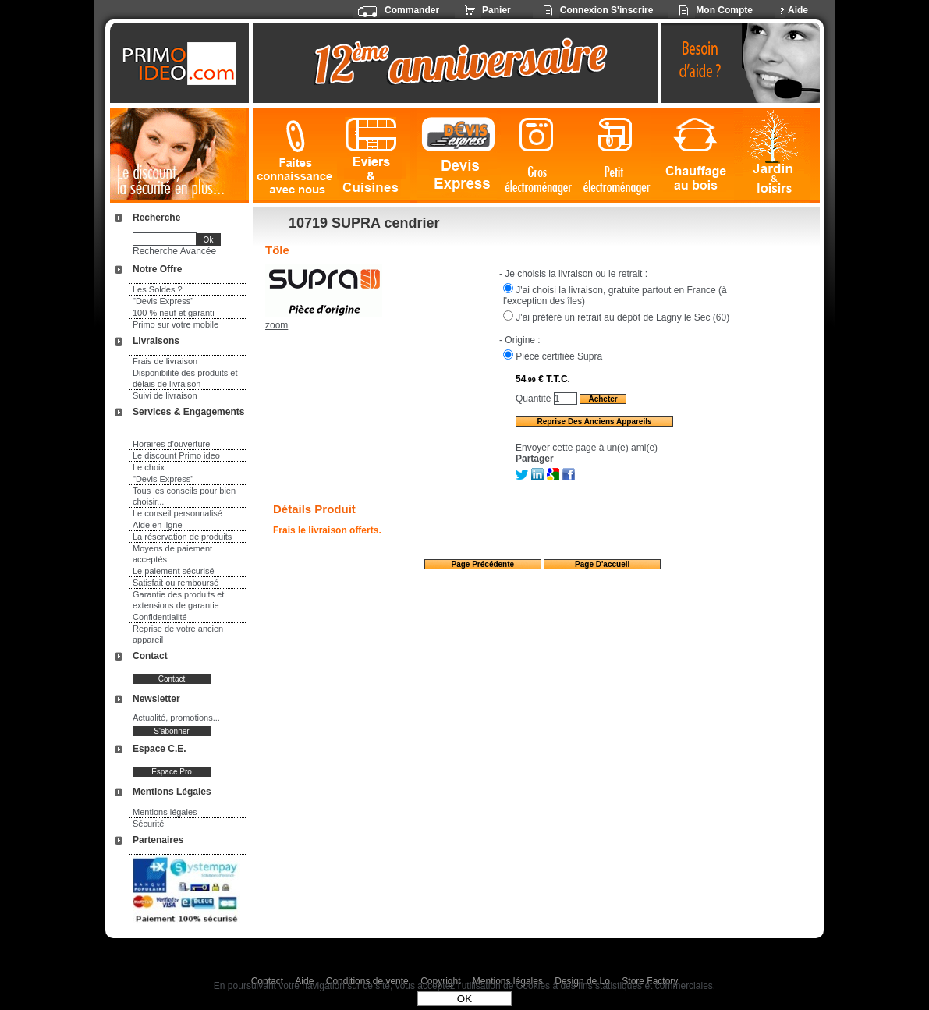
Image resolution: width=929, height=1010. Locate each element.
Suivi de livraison (165, 395)
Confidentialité (160, 617)
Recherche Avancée (174, 251)
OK (464, 999)
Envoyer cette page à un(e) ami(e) (587, 447)
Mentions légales (165, 812)
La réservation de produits (182, 536)
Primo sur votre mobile (175, 324)
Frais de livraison (165, 361)
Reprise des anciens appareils (594, 421)
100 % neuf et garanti (174, 312)
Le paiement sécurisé (174, 571)
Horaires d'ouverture (171, 443)
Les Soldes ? (158, 289)
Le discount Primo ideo (176, 455)
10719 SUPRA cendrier (364, 223)
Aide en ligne (158, 525)
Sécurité (148, 823)
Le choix (149, 467)
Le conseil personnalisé (177, 513)
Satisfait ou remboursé (175, 582)
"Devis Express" (163, 301)
